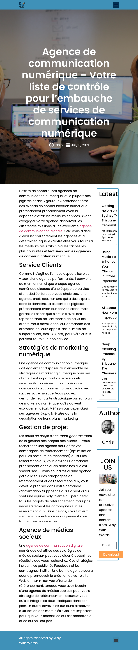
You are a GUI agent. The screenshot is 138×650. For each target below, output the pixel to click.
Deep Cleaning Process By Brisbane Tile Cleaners (109, 358)
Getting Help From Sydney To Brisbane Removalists (111, 215)
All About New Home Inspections (111, 312)
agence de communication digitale (54, 545)
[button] (116, 5)
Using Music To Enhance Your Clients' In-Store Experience (110, 266)
